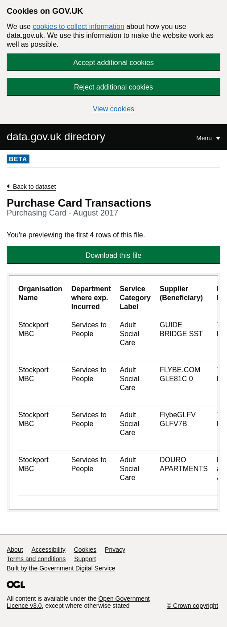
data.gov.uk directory (56, 136)
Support (85, 558)
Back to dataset (34, 186)
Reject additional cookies (113, 87)
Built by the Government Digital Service (61, 568)
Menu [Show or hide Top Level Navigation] (205, 138)
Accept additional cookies (113, 62)
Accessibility (48, 549)
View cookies (113, 109)
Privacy (115, 549)
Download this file (113, 255)
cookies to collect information (78, 26)
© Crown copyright (192, 605)
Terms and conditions (36, 558)
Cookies (85, 549)
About (15, 549)
